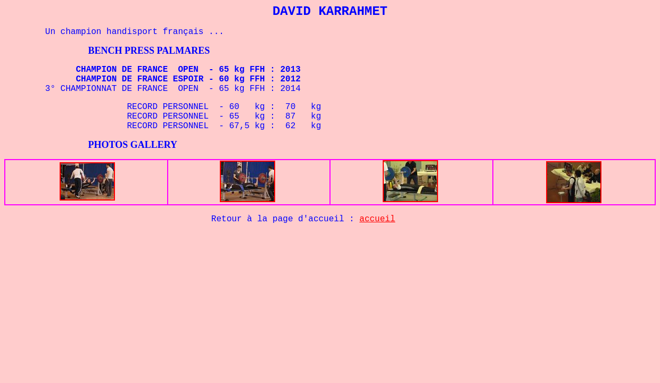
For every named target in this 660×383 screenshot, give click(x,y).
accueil (377, 219)
